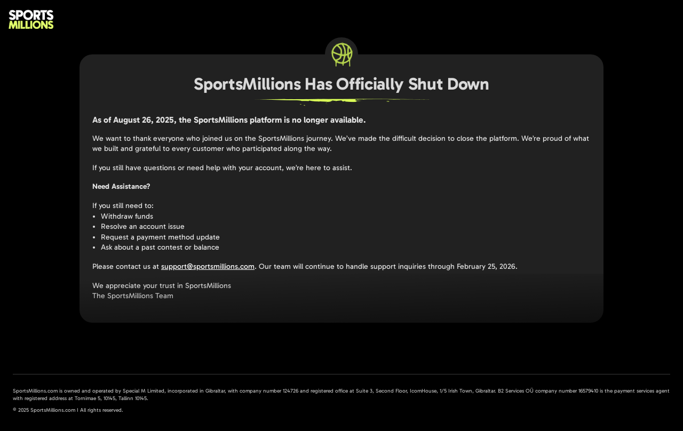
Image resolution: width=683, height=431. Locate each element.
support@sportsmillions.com (208, 266)
